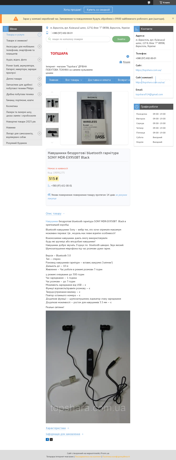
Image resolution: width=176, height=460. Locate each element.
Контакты (165, 79)
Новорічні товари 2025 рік (21, 121)
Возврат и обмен (128, 79)
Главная (53, 79)
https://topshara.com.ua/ (148, 70)
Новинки (10, 127)
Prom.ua (105, 453)
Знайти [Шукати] (121, 39)
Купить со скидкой (98, 9)
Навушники (52, 221)
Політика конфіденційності (116, 456)
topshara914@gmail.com (149, 94)
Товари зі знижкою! (16, 40)
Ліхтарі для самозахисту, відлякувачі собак (19, 135)
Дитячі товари (14, 78)
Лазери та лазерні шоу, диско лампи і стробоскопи (21, 113)
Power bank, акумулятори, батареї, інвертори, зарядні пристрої (21, 69)
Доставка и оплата (99, 79)
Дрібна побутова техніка (20, 94)
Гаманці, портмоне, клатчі (20, 100)
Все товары (72, 79)
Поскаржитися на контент (88, 456)
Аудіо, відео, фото (16, 59)
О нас (148, 79)
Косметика (12, 106)
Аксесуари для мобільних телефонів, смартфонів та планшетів (20, 50)
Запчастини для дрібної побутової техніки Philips (20, 86)
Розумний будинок (16, 143)
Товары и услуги (15, 34)
